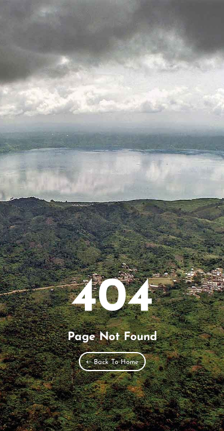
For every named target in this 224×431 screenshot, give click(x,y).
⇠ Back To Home (112, 362)
